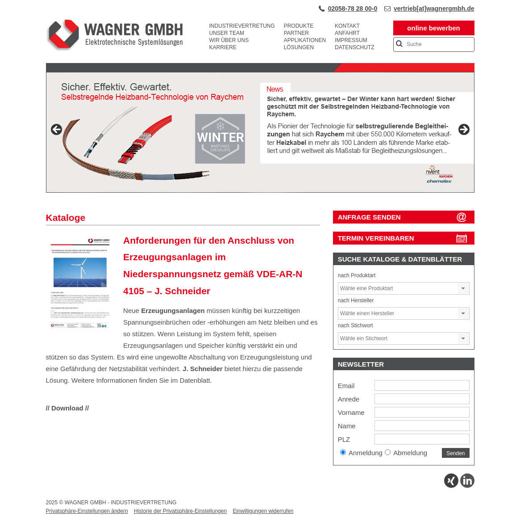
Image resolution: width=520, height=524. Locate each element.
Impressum (351, 40)
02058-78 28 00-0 (353, 8)
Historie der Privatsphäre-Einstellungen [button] (180, 511)
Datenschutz (354, 47)
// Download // (67, 408)
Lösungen (299, 47)
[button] (463, 288)
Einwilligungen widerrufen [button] (263, 511)
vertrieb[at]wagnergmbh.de (434, 8)
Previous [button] (57, 130)
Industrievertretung (242, 26)
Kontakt (347, 26)
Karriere (223, 47)
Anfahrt (347, 33)
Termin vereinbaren (376, 238)
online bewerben (433, 28)
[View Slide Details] (260, 132)
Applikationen (305, 40)
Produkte (299, 26)
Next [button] (463, 130)
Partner (296, 33)
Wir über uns (229, 40)
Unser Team (226, 33)
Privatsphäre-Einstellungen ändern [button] (87, 511)
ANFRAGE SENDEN (369, 217)
